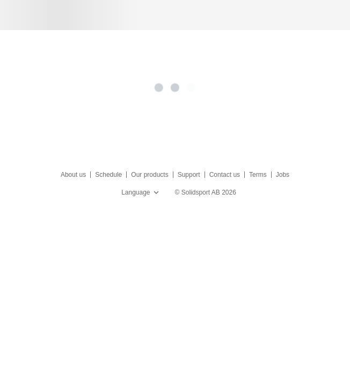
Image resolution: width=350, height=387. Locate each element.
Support (189, 174)
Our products (149, 174)
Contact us (224, 174)
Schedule (108, 174)
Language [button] (141, 192)
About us (73, 174)
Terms (258, 174)
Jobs (282, 174)
